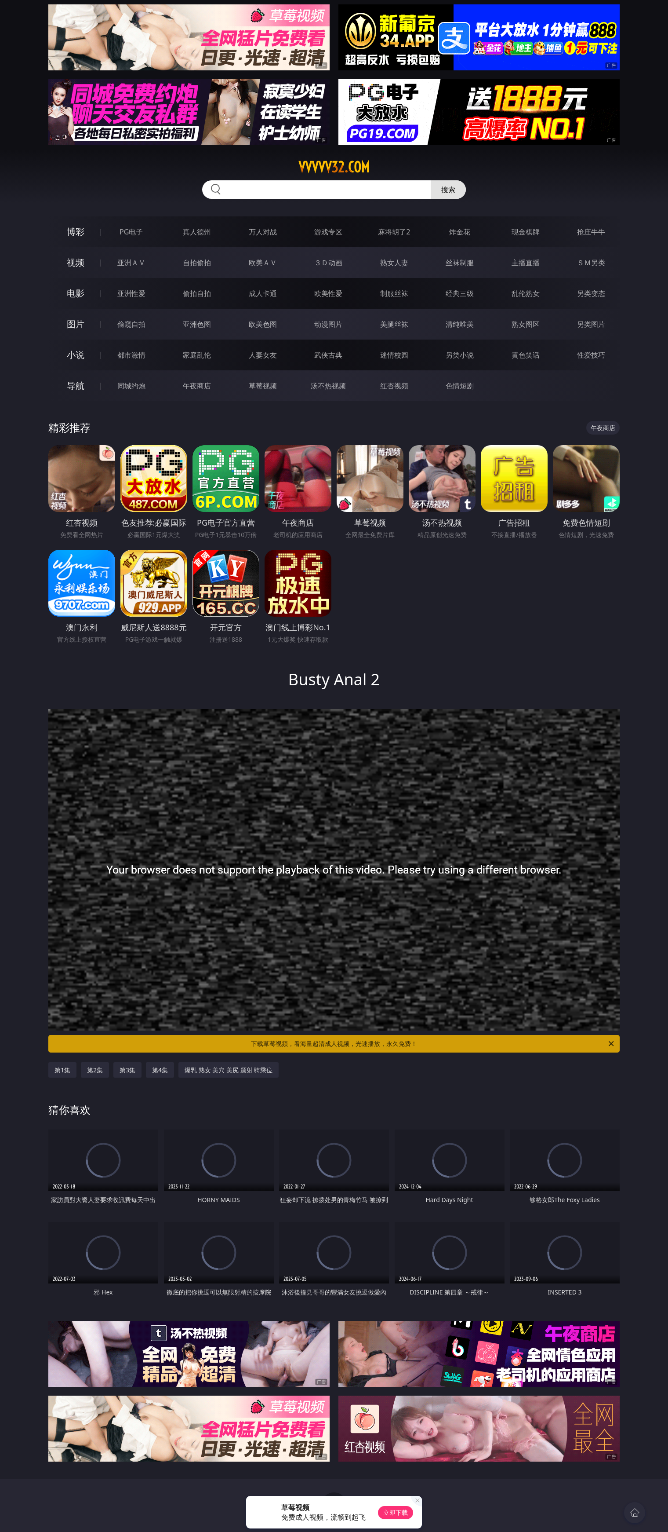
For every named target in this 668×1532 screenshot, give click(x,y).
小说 (75, 355)
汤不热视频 (328, 386)
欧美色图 (263, 324)
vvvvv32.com (334, 167)
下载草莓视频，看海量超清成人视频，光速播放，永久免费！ (433, 1043)
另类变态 (591, 293)
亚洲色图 (197, 324)
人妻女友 (263, 355)
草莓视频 (263, 386)
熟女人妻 (394, 262)
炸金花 (459, 232)
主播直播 (526, 262)
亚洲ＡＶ (131, 262)
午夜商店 (197, 386)
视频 (75, 262)
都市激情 (131, 355)
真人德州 (197, 232)
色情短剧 (460, 386)
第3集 (127, 1070)
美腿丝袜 (394, 324)
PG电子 (131, 232)
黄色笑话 (526, 355)
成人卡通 (263, 293)
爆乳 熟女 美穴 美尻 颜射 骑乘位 (228, 1070)
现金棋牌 (526, 232)
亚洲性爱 (131, 293)
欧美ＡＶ (263, 262)
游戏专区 (328, 232)
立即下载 (395, 1512)
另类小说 (460, 355)
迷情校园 (394, 355)
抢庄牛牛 (591, 232)
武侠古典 (328, 355)
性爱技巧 (591, 355)
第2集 (95, 1070)
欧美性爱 (328, 293)
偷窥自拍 (131, 324)
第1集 (62, 1070)
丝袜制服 (460, 262)
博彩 (75, 232)
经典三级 (460, 293)
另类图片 (591, 324)
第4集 (160, 1070)
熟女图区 (526, 324)
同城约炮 (131, 386)
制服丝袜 (394, 293)
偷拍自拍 (197, 293)
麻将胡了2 (394, 232)
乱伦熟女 (526, 293)
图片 (75, 324)
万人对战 (263, 232)
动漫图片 (328, 324)
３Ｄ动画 (328, 262)
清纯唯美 (460, 324)
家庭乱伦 (197, 355)
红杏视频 (394, 386)
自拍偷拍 (197, 262)
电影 (75, 293)
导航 (75, 385)
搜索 (448, 189)
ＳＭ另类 (591, 262)
